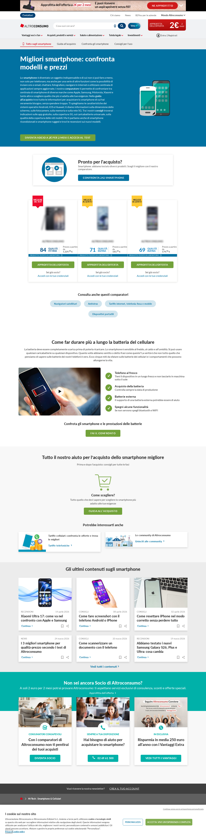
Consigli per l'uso (123, 43)
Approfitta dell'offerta (53, 264)
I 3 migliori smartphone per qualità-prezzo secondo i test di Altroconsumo (43, 647)
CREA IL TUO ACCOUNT (124, 788)
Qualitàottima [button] (53, 249)
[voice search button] (114, 26)
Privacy (8, 831)
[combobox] (89, 26)
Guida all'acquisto (66, 43)
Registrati (172, 35)
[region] (103, 820)
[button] (61, 255)
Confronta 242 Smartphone (103, 177)
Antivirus (93, 303)
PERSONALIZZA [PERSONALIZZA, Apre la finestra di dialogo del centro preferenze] (133, 822)
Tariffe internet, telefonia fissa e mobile (130, 303)
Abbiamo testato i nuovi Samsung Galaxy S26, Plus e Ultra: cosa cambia (157, 647)
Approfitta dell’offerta (103, 692)
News (128, 15)
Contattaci (28, 15)
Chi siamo (115, 15)
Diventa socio (45, 758)
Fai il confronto (103, 433)
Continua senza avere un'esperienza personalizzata (183, 809)
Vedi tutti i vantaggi (161, 758)
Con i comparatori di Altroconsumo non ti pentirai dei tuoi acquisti (45, 744)
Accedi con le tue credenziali (53, 275)
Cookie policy (19, 831)
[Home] (21, 798)
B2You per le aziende (146, 15)
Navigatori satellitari (65, 303)
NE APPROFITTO (162, 5)
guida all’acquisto (103, 510)
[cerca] (79, 26)
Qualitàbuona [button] (102, 249)
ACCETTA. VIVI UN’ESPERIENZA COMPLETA (169, 822)
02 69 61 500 (103, 758)
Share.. (67, 626)
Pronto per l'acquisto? (100, 161)
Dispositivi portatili (103, 314)
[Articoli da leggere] (62, 626)
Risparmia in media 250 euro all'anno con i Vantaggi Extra (161, 742)
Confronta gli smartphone (95, 43)
